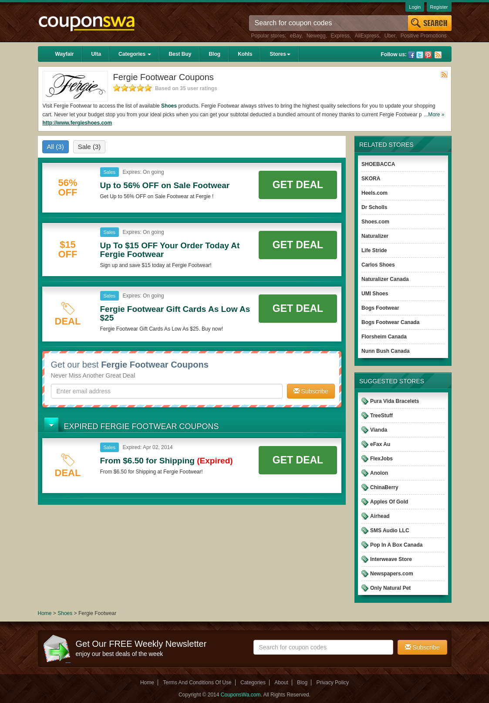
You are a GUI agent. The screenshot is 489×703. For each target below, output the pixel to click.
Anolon (379, 473)
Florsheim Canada (384, 337)
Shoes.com (375, 222)
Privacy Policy (332, 682)
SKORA (370, 179)
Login (415, 7)
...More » (434, 115)
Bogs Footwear (380, 308)
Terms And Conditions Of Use (197, 682)
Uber (389, 36)
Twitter (419, 54)
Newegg (316, 36)
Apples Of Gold (389, 502)
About (281, 682)
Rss (438, 54)
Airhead (380, 516)
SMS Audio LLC (389, 530)
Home (45, 613)
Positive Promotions (424, 36)
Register (439, 7)
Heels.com (374, 193)
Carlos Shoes (378, 265)
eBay (295, 36)
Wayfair (64, 54)
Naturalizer (374, 236)
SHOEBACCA (378, 164)
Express (339, 36)
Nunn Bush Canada (385, 351)
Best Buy (180, 54)
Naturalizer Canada (385, 279)
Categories (134, 54)
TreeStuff (381, 415)
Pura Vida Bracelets (394, 401)
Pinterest (428, 54)
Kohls (245, 54)
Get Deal (298, 184)
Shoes (169, 106)
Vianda (378, 430)
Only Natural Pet (390, 588)
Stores (280, 54)
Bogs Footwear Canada (390, 322)
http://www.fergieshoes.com (77, 123)
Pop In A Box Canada (396, 545)
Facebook (411, 54)
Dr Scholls (374, 207)
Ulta (96, 54)
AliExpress (366, 36)
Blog (214, 54)
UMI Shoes (374, 294)
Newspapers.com (391, 574)
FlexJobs (381, 459)
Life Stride (374, 250)
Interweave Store (391, 559)
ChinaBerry (384, 487)
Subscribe (310, 391)
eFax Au (380, 444)
